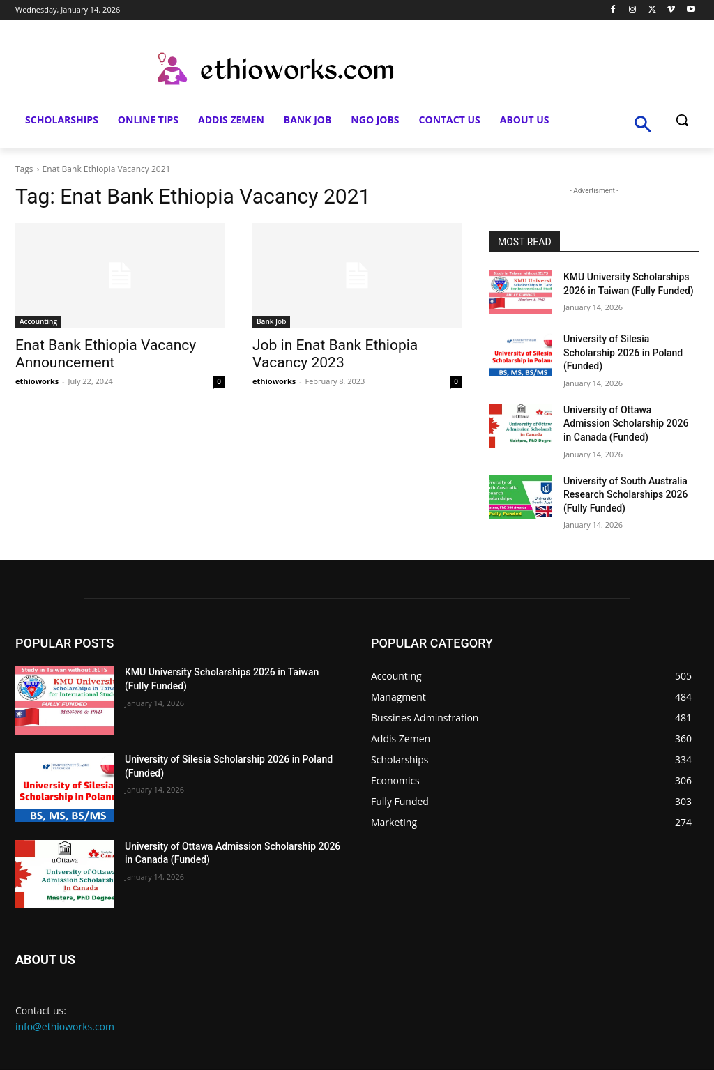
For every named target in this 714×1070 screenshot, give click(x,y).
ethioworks (37, 381)
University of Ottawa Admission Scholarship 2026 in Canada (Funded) (625, 423)
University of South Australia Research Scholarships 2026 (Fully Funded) (625, 494)
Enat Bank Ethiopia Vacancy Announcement (105, 354)
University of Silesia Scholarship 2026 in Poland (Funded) (623, 352)
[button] (682, 120)
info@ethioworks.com (64, 1026)
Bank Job (271, 321)
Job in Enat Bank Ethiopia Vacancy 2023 (335, 354)
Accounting (38, 321)
